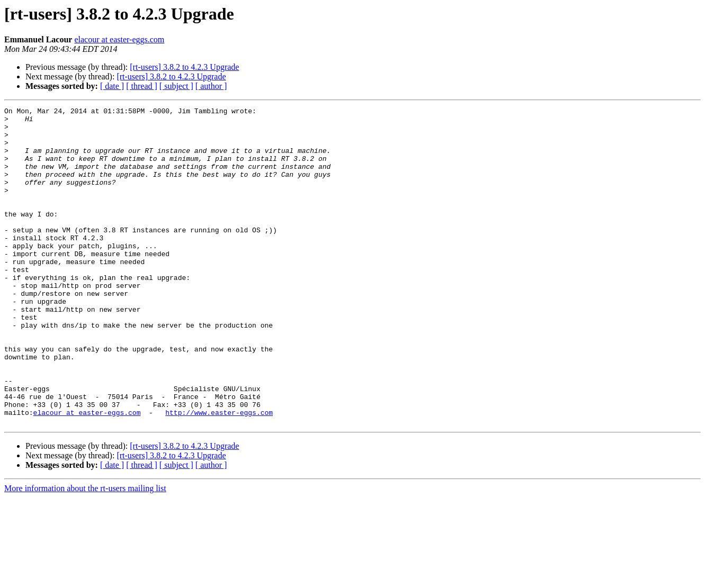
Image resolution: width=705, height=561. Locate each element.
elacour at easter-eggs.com (119, 39)
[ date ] (112, 86)
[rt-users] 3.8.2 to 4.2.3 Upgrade (184, 66)
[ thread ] (141, 86)
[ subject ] (176, 86)
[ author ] (211, 86)
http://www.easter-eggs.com (219, 474)
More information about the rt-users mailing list (85, 551)
